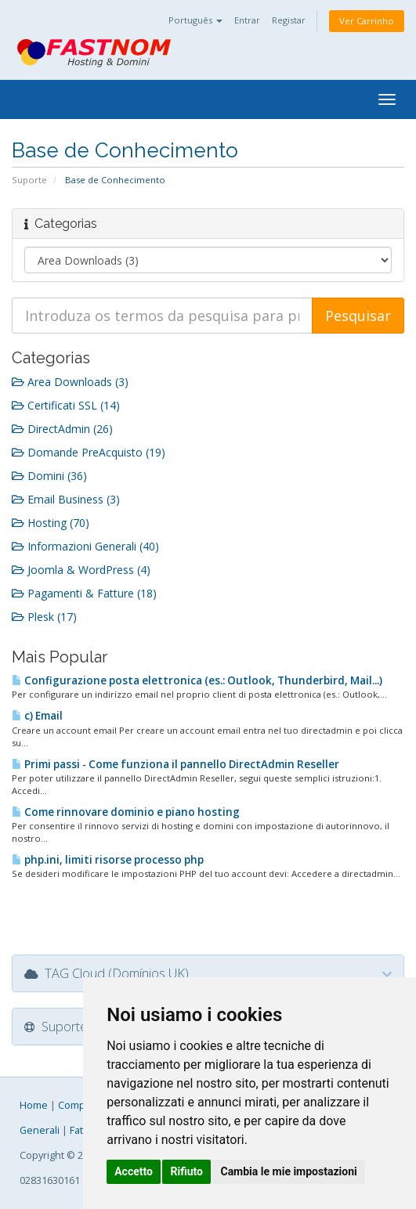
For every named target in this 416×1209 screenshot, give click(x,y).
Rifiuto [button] (186, 1171)
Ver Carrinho (366, 21)
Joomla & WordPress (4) (81, 569)
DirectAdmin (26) (62, 428)
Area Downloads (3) (70, 381)
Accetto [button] (133, 1171)
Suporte (29, 180)
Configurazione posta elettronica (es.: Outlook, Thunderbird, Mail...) (197, 680)
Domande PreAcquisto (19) (88, 452)
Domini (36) (49, 475)
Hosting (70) (50, 522)
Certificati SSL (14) (66, 405)
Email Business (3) (66, 499)
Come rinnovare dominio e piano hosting (126, 812)
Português (195, 20)
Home (34, 1105)
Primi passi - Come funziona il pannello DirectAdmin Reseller (175, 764)
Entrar (247, 20)
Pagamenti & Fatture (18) (84, 593)
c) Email (37, 716)
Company (80, 1105)
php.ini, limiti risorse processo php (108, 860)
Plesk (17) (44, 616)
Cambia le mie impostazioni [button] (288, 1171)
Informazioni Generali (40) (85, 546)
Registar (289, 20)
